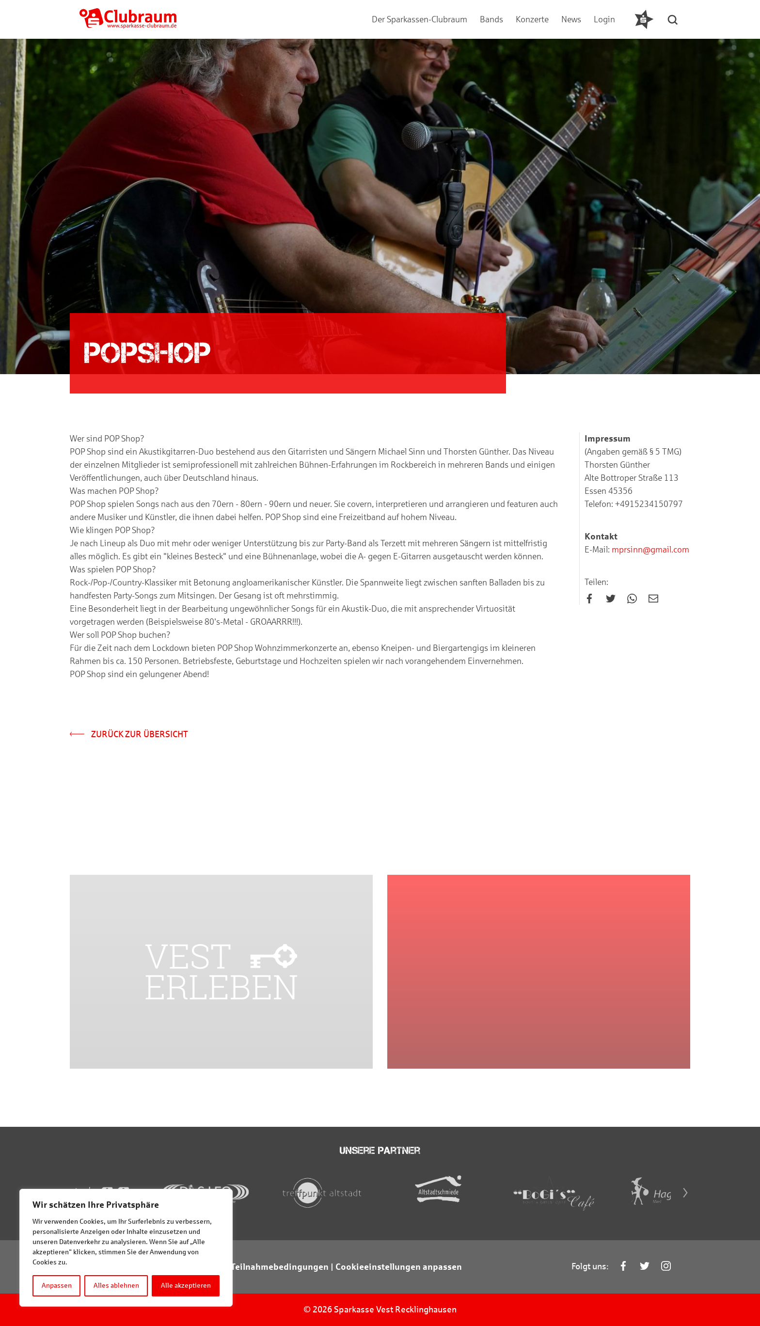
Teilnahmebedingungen (280, 1267)
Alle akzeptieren (186, 1285)
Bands (491, 19)
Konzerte (532, 19)
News (571, 19)
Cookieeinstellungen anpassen (398, 1267)
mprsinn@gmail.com (649, 549)
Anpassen (57, 1285)
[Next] (685, 1193)
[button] (673, 19)
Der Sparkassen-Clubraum (419, 19)
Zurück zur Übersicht (129, 734)
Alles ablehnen (116, 1285)
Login (604, 19)
